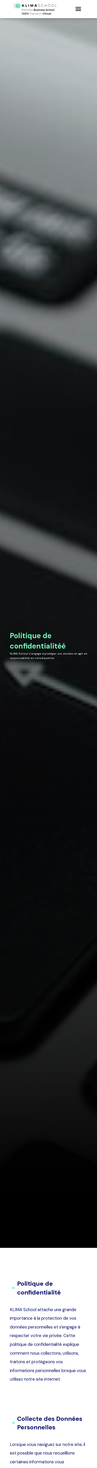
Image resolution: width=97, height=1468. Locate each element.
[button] (78, 9)
